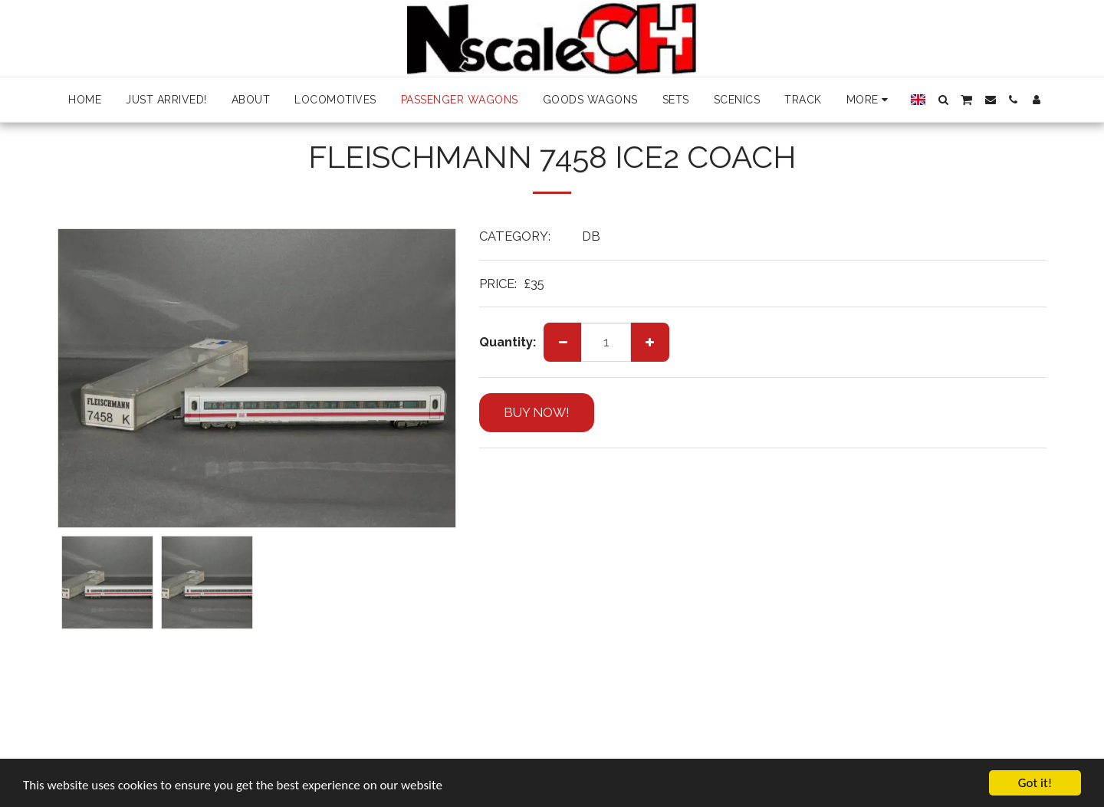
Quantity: (507, 341)
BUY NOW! (537, 412)
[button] (943, 99)
